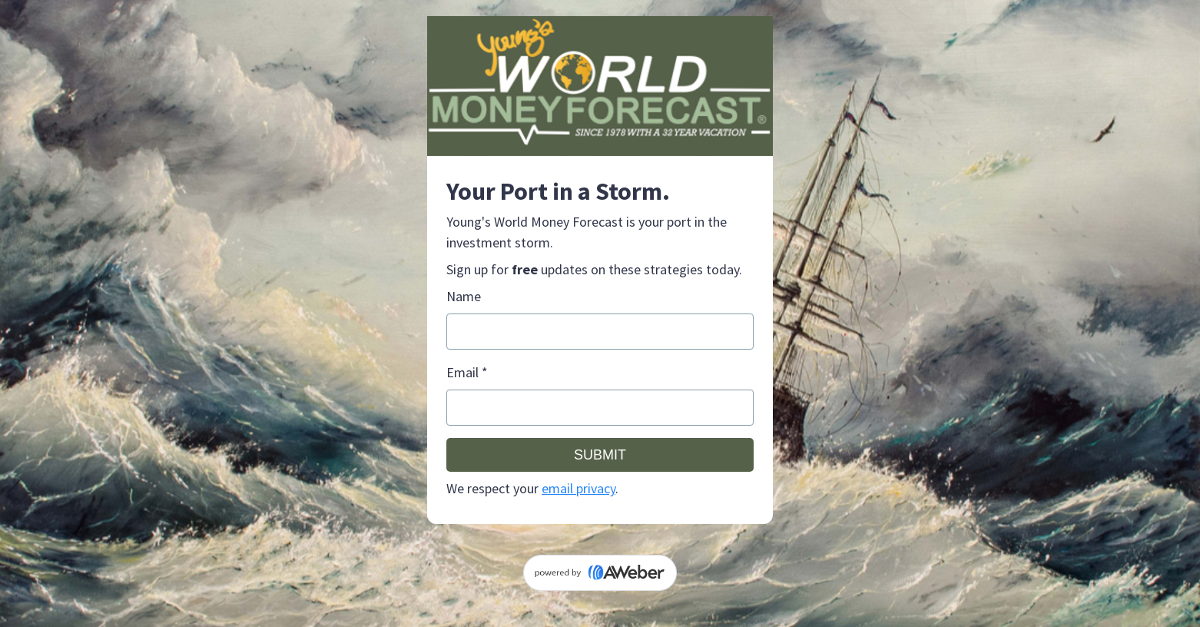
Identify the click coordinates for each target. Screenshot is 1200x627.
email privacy (578, 488)
